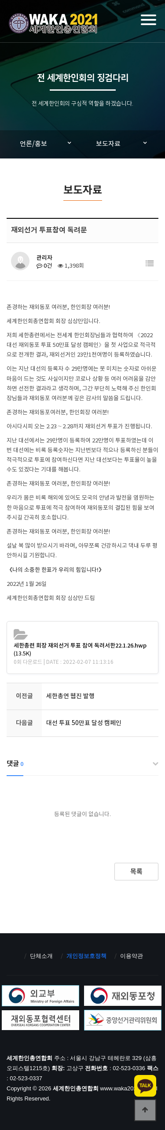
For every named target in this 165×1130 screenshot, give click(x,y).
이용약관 (131, 956)
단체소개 (41, 956)
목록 (136, 872)
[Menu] (148, 19)
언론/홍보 (33, 144)
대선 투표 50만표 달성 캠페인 (83, 723)
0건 (44, 266)
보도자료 (108, 144)
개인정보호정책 (86, 956)
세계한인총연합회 (54, 24)
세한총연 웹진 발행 (70, 696)
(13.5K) (80, 650)
